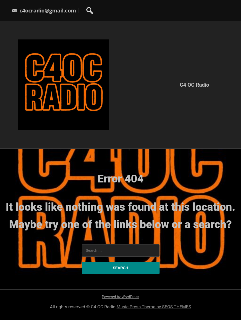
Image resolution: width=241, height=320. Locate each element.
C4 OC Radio (194, 85)
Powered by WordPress (120, 297)
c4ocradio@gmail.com (44, 10)
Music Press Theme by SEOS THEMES (153, 306)
